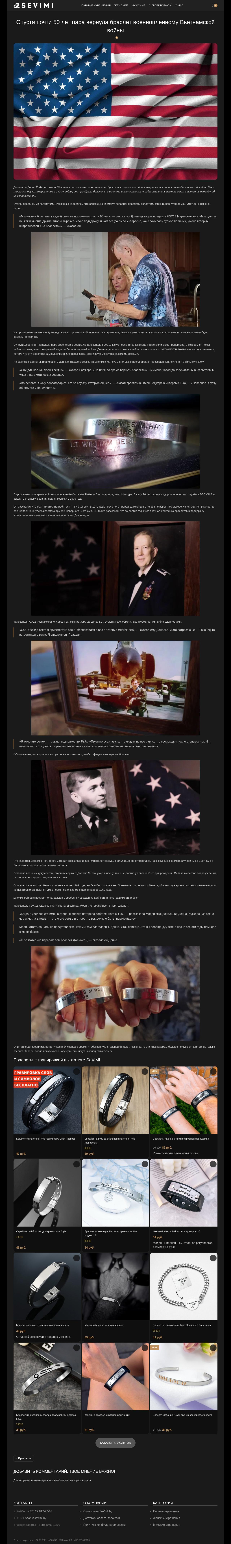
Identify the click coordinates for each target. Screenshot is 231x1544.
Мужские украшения (166, 1523)
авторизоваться (80, 1479)
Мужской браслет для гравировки (106, 1323)
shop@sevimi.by (35, 1516)
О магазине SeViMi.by (97, 1510)
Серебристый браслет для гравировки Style (43, 1230)
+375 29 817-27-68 (39, 1510)
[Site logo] (33, 5)
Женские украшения (165, 1516)
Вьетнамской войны (172, 349)
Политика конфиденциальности (103, 1523)
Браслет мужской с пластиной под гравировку (45, 1323)
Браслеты (24, 1457)
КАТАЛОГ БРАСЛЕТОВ (115, 1442)
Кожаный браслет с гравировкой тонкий (109, 1414)
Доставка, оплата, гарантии (100, 1516)
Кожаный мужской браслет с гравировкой (179, 1230)
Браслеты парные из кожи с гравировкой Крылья (183, 1138)
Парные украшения (165, 1510)
